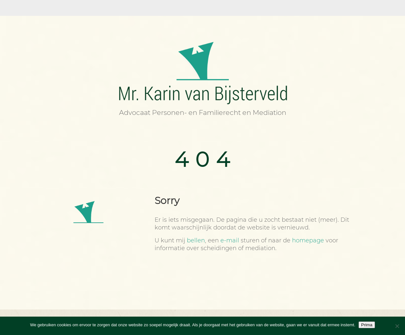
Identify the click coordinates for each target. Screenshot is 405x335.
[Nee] (397, 326)
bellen (196, 240)
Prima (366, 324)
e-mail (229, 240)
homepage (308, 240)
